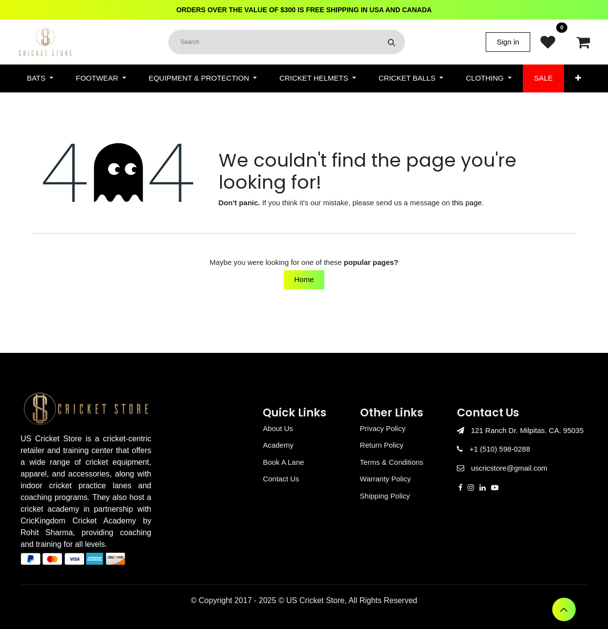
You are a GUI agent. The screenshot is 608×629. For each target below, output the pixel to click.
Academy (278, 445)
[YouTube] (494, 487)
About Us (278, 428)
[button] (564, 609)
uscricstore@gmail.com (509, 468)
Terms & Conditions (392, 462)
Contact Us (281, 479)
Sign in (508, 42)
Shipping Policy (385, 496)
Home (304, 279)
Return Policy (382, 445)
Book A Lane (283, 462)
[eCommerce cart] (583, 42)
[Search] (392, 42)
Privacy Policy (382, 428)
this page (467, 202)
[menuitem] (40, 78)
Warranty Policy (385, 479)
